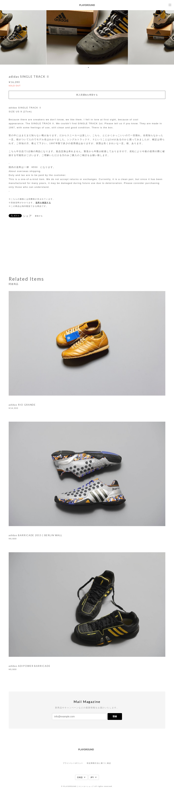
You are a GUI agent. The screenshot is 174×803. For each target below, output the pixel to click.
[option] (87, 37)
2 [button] (88, 67)
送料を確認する (43, 203)
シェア (27, 216)
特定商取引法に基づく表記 (99, 763)
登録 (114, 716)
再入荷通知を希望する (87, 95)
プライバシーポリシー (73, 763)
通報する (39, 216)
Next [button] (169, 37)
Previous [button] (5, 37)
